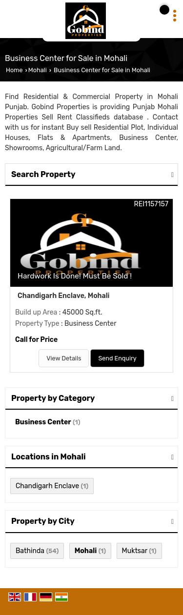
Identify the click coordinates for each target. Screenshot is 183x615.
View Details (63, 358)
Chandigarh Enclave (47, 486)
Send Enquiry (117, 358)
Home (14, 70)
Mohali (37, 70)
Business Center (43, 422)
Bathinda (30, 551)
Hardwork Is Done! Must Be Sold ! (75, 276)
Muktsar (134, 551)
